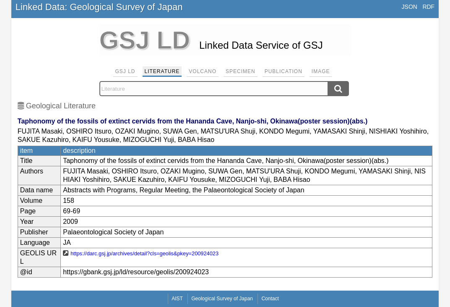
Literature (162, 71)
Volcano (202, 71)
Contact (269, 299)
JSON (409, 6)
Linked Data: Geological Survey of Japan (99, 7)
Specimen (240, 71)
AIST (177, 299)
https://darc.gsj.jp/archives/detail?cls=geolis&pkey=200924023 (144, 253)
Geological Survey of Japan (222, 299)
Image (321, 71)
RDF (428, 6)
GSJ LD (125, 71)
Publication (283, 71)
